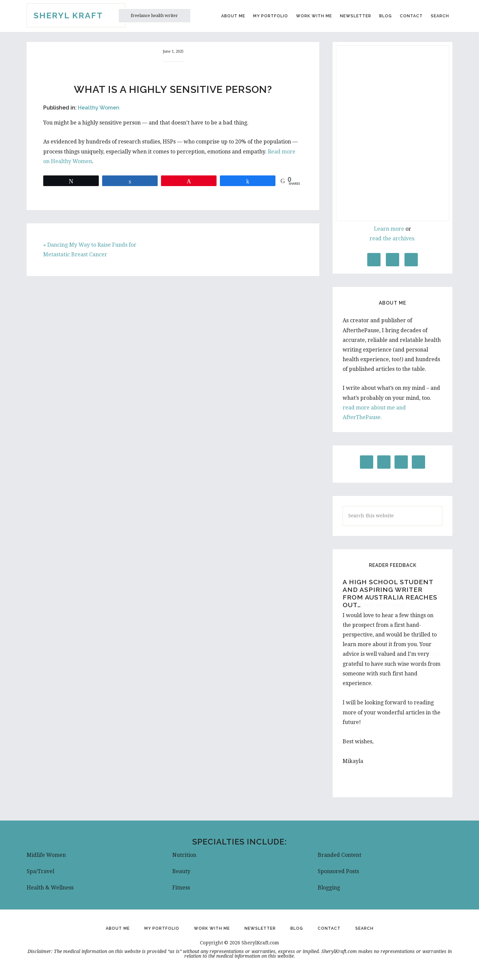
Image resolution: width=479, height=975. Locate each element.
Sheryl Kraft (68, 15)
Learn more (389, 229)
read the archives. (392, 238)
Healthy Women (98, 108)
